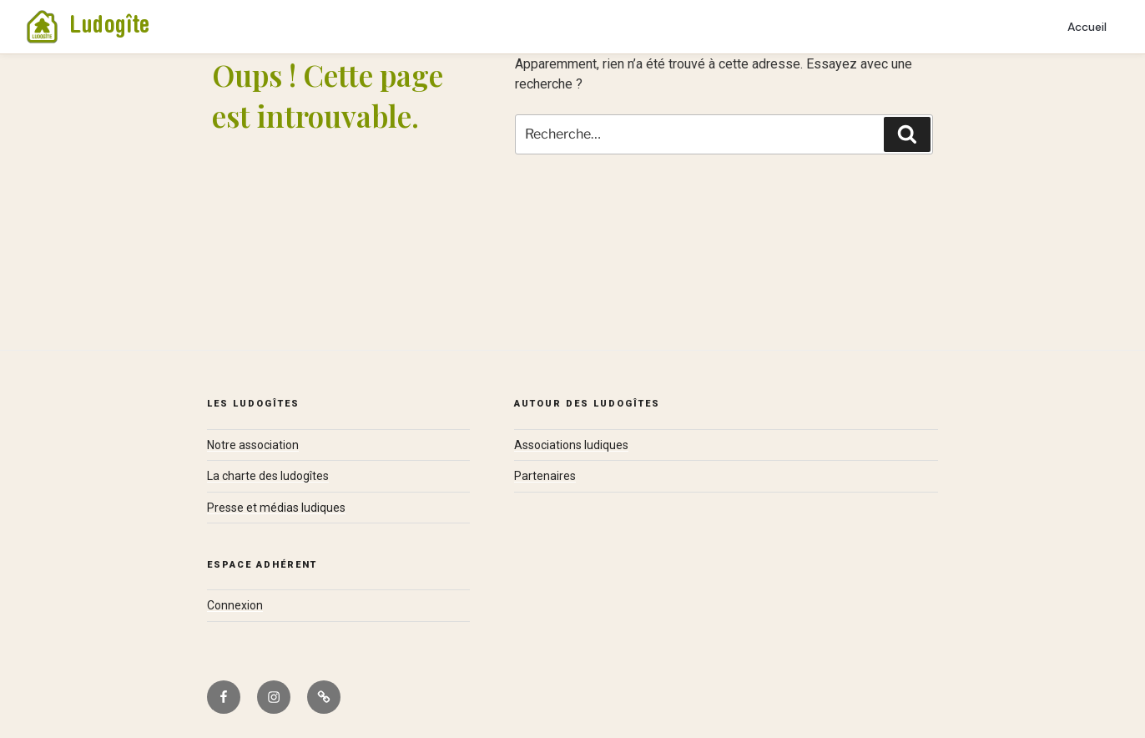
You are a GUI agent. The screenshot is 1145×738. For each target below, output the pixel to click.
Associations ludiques (571, 445)
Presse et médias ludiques (276, 507)
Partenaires (545, 476)
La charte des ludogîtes (268, 476)
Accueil (1087, 26)
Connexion (235, 605)
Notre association (253, 445)
